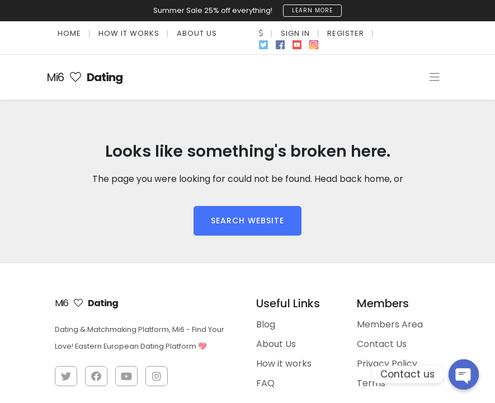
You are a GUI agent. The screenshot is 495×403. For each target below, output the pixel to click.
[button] (261, 32)
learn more (312, 10)
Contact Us (382, 343)
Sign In (295, 32)
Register (345, 32)
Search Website (247, 220)
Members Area (390, 323)
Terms (371, 382)
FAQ (265, 382)
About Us (197, 32)
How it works (128, 32)
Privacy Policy (387, 363)
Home (69, 32)
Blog (265, 323)
